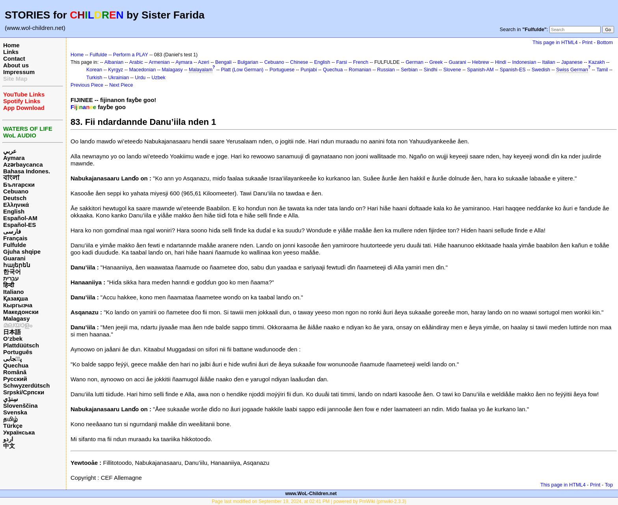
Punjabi (308, 69)
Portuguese (282, 69)
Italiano (13, 291)
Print (587, 42)
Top (609, 485)
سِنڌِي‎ (10, 398)
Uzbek (158, 77)
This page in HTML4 (555, 42)
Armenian (159, 62)
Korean (94, 69)
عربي (10, 151)
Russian (386, 69)
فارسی (12, 231)
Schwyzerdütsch (26, 385)
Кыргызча (17, 305)
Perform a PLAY (130, 55)
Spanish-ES (513, 69)
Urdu (140, 77)
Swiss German (572, 69)
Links (11, 51)
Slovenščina (20, 405)
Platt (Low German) (242, 69)
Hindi (500, 62)
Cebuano (15, 191)
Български (19, 184)
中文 (9, 445)
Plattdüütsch (21, 345)
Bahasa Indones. (26, 171)
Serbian (409, 69)
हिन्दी (8, 285)
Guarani (14, 258)
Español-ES (19, 224)
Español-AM (20, 218)
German (414, 62)
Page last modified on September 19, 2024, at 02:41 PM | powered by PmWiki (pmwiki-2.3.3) (309, 501)
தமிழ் (10, 419)
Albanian (113, 62)
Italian (548, 62)
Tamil (602, 69)
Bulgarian (248, 62)
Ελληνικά (16, 204)
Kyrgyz (115, 69)
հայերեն (16, 265)
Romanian (360, 69)
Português (17, 352)
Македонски (21, 311)
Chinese (299, 62)
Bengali (223, 62)
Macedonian (142, 69)
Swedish (541, 69)
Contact (14, 58)
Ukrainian (118, 77)
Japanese (572, 62)
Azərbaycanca (23, 164)
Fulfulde (14, 244)
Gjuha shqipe (22, 251)
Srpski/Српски (23, 392)
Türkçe (12, 425)
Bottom (605, 42)
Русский (15, 378)
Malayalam (200, 69)
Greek (436, 62)
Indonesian (524, 62)
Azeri (203, 62)
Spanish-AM (480, 69)
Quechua (15, 365)
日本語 (12, 332)
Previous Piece (87, 85)
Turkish (94, 77)
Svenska (15, 412)
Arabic (136, 62)
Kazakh (596, 62)
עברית (11, 278)
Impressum (19, 72)
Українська (19, 432)
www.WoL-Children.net (311, 493)
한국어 (12, 271)
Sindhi (430, 69)
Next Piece (121, 85)
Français (15, 238)
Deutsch (14, 198)
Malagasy (16, 318)
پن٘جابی (12, 358)
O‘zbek (12, 338)
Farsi (341, 62)
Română (14, 372)
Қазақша (15, 298)
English (13, 211)
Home (11, 45)
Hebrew (480, 62)
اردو (8, 439)
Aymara (13, 157)
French (361, 62)
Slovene (452, 69)
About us (16, 65)
